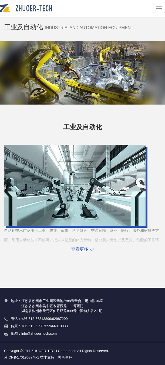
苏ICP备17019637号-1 (21, 357)
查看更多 (82, 249)
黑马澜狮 (65, 357)
